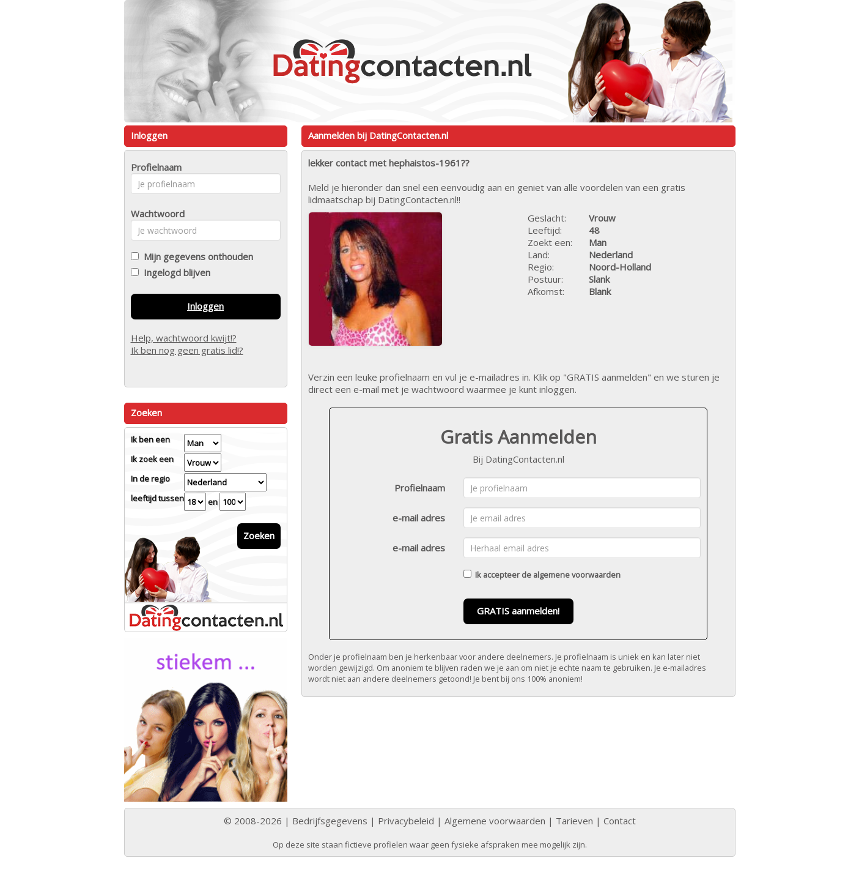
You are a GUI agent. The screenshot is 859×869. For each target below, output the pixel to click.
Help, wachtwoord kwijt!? (184, 338)
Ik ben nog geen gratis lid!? (187, 350)
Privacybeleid (406, 821)
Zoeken (259, 535)
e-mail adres (419, 518)
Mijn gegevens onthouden (196, 256)
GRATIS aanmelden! (518, 611)
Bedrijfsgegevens (329, 821)
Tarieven (574, 821)
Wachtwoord (154, 213)
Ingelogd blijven (174, 272)
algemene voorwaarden (577, 574)
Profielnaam (419, 488)
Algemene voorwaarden (494, 821)
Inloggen (205, 306)
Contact (619, 821)
